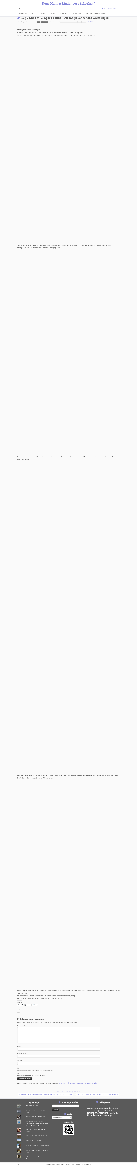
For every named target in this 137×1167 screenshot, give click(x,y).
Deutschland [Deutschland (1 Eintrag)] (95, 1106)
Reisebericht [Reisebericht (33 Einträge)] (94, 1112)
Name (19, 1046)
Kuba (42, 22)
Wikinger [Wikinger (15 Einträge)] (108, 1115)
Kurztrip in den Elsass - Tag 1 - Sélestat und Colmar (37, 1145)
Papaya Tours (67, 22)
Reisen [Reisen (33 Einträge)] (105, 1112)
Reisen (79, 22)
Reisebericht (74, 22)
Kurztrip (43, 13)
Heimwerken (65, 13)
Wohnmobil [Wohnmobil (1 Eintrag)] (115, 1116)
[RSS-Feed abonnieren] (20, 9)
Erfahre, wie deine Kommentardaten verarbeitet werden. (78, 1083)
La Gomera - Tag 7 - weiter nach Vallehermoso (36, 1135)
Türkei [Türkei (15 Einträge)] (116, 1113)
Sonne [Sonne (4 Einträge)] (111, 1113)
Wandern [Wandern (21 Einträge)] (99, 1115)
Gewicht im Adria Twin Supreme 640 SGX (35, 1116)
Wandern (53, 13)
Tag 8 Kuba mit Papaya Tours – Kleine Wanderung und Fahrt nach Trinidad (45, 1094)
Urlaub (33, 13)
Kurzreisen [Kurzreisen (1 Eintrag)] (115, 1108)
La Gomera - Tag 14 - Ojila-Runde (33, 1140)
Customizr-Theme (88, 1164)
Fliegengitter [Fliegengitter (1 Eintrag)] (100, 1106)
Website (19, 1060)
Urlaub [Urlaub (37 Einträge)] (91, 1115)
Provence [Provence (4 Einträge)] (109, 1111)
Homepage (23, 13)
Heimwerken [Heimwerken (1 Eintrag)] (101, 1108)
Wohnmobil (77, 13)
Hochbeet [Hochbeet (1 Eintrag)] (106, 1108)
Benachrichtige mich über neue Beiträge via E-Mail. (31, 1075)
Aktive (38, 22)
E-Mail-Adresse (22, 1053)
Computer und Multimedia (95, 13)
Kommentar (21, 1026)
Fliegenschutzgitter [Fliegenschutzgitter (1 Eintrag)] (108, 1106)
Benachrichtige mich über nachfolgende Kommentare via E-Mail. (35, 1070)
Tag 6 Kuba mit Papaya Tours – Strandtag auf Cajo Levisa (97, 1094)
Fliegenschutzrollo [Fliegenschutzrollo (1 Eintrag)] (91, 1108)
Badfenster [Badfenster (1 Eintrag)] (89, 1106)
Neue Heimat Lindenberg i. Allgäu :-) (68, 3)
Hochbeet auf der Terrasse (32, 1105)
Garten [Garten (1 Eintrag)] (96, 1108)
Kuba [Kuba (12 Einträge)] (111, 1108)
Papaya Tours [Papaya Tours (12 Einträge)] (100, 1110)
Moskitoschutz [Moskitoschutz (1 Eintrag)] (90, 1111)
